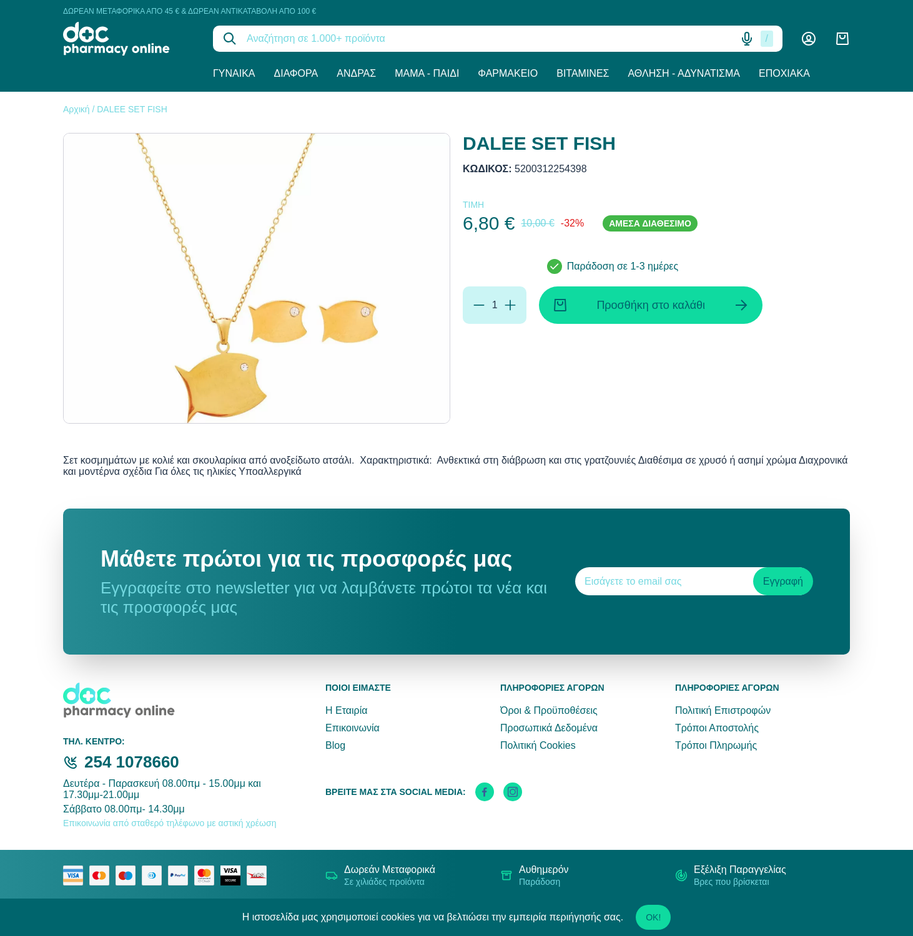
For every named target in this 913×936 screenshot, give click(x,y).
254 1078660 (131, 762)
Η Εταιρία (346, 710)
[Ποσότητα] (494, 305)
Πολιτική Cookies (538, 745)
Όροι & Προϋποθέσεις (549, 710)
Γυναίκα (234, 73)
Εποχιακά (784, 73)
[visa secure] (233, 875)
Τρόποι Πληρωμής (716, 745)
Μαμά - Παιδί (427, 73)
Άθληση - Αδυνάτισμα (684, 73)
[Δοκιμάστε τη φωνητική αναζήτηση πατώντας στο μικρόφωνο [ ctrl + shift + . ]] (746, 38)
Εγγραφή (783, 581)
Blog (335, 745)
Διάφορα (296, 73)
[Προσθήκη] (510, 305)
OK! (653, 917)
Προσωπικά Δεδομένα (549, 728)
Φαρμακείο (508, 73)
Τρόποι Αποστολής (717, 728)
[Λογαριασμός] (808, 38)
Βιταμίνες (582, 73)
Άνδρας (356, 73)
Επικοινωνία (352, 728)
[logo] (128, 39)
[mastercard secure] (207, 875)
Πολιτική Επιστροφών (723, 710)
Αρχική (76, 109)
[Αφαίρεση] (479, 305)
